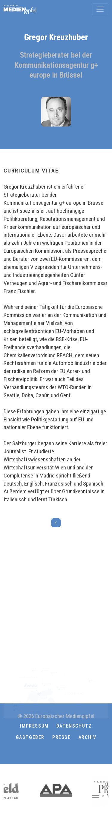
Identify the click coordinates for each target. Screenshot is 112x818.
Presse (61, 737)
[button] (56, 751)
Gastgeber (30, 737)
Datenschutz (74, 726)
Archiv (87, 737)
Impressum (34, 726)
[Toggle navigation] (100, 9)
